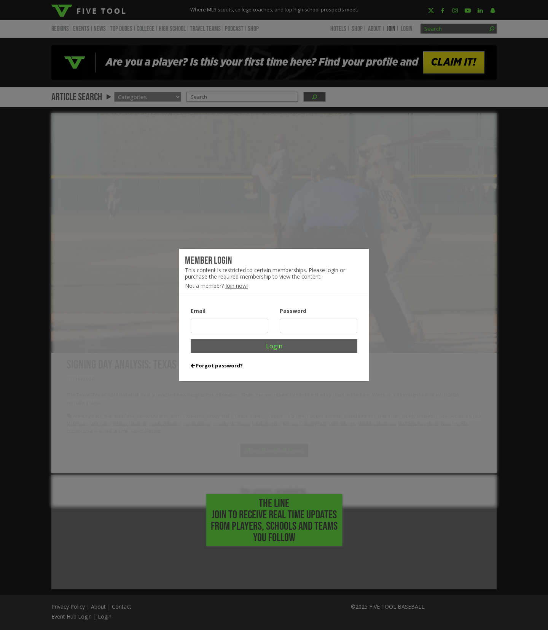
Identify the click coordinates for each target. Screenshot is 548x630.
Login (274, 346)
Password (293, 310)
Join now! (236, 285)
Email (198, 310)
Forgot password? (217, 365)
